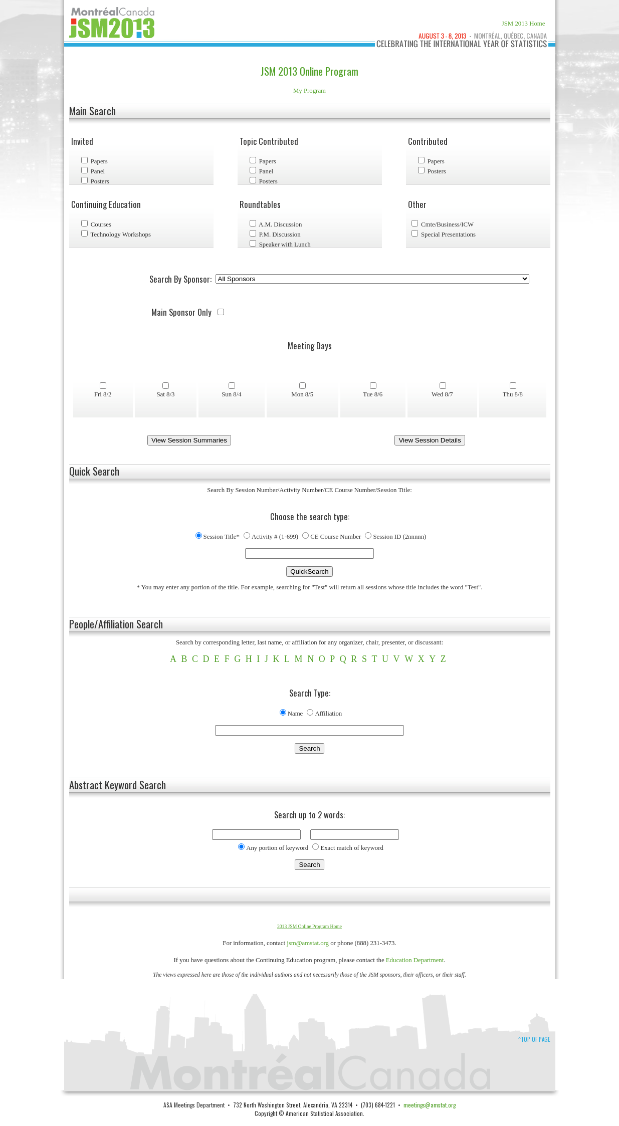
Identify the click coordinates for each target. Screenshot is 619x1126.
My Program (309, 90)
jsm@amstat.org (308, 943)
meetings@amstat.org (429, 1104)
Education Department (415, 960)
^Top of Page (534, 1039)
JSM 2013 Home (523, 23)
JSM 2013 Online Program (309, 71)
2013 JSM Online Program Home (309, 926)
